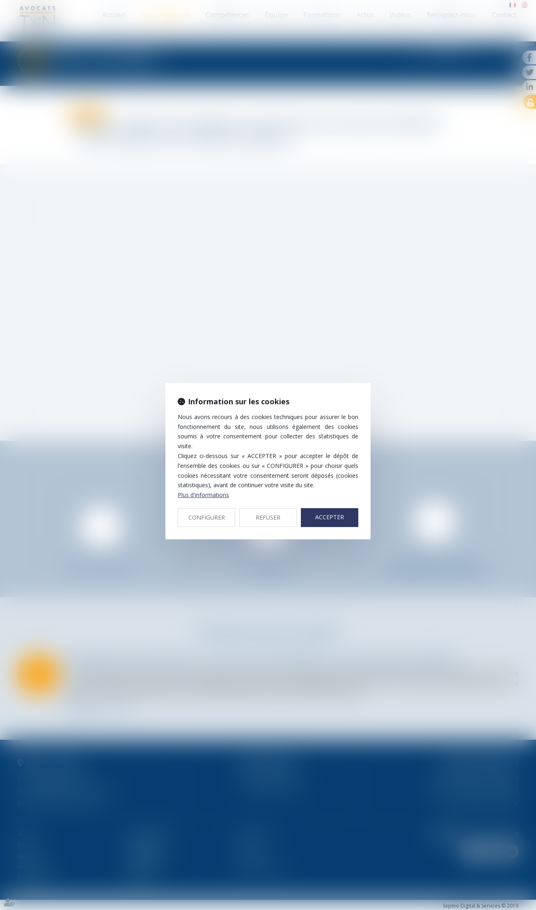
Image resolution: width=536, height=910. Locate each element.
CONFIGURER (206, 517)
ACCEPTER (329, 517)
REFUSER (268, 517)
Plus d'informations (203, 495)
